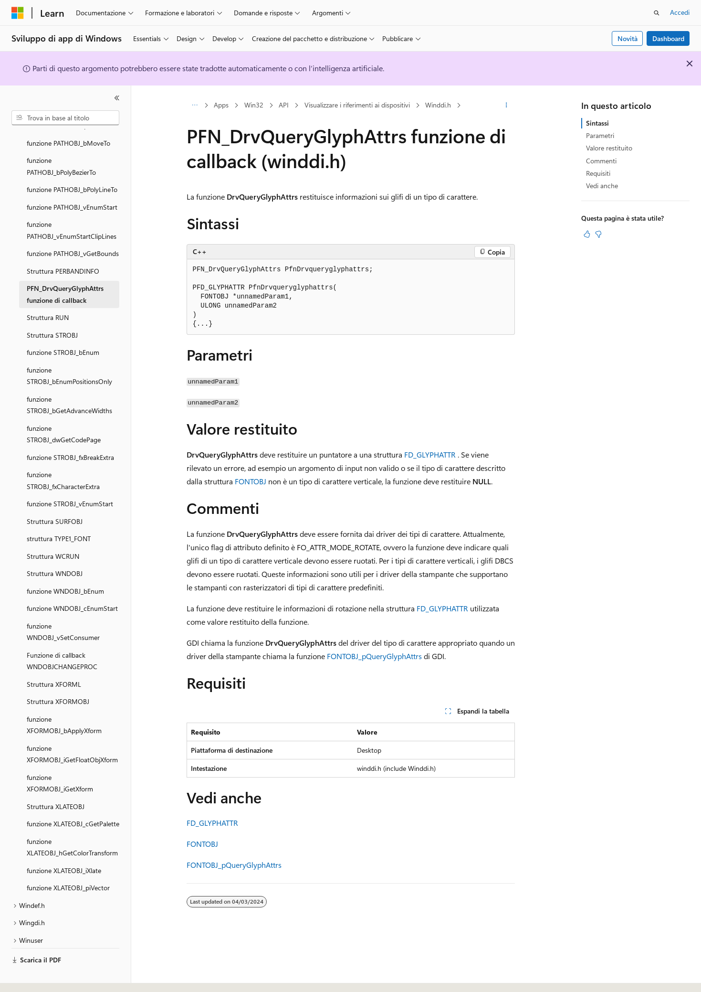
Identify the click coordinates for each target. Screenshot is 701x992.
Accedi (680, 12)
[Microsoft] (17, 13)
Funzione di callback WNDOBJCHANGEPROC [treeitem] (62, 634)
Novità (627, 38)
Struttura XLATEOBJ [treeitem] (55, 780)
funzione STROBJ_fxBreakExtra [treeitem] (70, 431)
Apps (221, 104)
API (284, 104)
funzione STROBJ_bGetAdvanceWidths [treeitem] (69, 378)
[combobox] (65, 118)
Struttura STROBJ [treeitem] (52, 308)
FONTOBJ (250, 481)
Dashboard (668, 38)
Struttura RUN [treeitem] (48, 291)
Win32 (253, 104)
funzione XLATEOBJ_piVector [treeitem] (68, 861)
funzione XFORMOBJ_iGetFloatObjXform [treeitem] (72, 727)
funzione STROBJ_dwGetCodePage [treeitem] (64, 407)
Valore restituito (609, 147)
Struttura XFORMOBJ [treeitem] (58, 675)
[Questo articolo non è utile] (598, 234)
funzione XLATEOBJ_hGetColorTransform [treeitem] (72, 821)
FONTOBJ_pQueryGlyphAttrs (374, 656)
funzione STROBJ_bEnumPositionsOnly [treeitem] (69, 349)
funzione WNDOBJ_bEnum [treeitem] (65, 564)
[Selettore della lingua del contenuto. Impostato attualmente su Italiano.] (32, 976)
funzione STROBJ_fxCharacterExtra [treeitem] (63, 454)
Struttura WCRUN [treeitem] (53, 529)
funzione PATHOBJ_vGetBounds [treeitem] (73, 227)
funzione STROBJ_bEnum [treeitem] (63, 326)
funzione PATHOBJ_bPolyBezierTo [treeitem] (61, 139)
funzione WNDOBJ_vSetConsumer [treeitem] (63, 605)
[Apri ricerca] (656, 12)
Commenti (601, 160)
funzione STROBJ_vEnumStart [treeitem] (70, 477)
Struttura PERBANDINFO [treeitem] (63, 244)
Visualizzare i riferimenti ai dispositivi (357, 104)
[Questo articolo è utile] (587, 234)
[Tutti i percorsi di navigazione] (195, 105)
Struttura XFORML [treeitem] (54, 657)
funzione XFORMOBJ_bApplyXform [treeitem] (64, 698)
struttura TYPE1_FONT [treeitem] (59, 512)
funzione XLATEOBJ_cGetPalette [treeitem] (73, 797)
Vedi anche (602, 185)
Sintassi (597, 123)
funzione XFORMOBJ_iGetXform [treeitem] (60, 757)
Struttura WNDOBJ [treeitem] (55, 547)
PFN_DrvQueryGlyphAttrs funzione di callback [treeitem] (65, 267)
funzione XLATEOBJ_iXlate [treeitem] (64, 844)
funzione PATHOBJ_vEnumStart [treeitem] (72, 180)
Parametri (600, 135)
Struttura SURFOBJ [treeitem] (55, 495)
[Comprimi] (117, 98)
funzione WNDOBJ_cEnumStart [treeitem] (72, 582)
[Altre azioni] (506, 105)
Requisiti (598, 173)
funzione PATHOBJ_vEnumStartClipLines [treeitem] (71, 203)
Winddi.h (438, 104)
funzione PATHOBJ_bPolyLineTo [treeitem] (72, 163)
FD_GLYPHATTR (430, 454)
